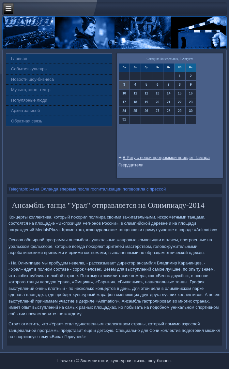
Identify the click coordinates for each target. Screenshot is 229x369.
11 (135, 93)
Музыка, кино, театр (31, 89)
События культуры (29, 68)
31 (124, 119)
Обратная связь (26, 121)
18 (135, 102)
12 (146, 93)
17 (124, 102)
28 (168, 111)
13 (157, 93)
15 (179, 93)
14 (168, 93)
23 (190, 102)
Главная (19, 58)
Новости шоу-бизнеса (32, 79)
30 (190, 111)
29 (179, 111)
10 (124, 93)
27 (157, 111)
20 (157, 102)
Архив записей (25, 110)
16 (190, 93)
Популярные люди (29, 100)
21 (168, 102)
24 (124, 111)
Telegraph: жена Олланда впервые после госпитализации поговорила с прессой (87, 189)
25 (135, 111)
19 (146, 102)
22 (179, 102)
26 (146, 111)
